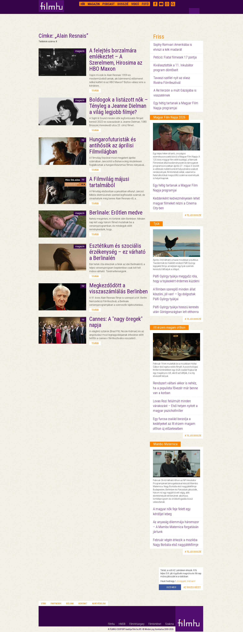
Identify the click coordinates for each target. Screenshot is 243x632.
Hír (83, 4)
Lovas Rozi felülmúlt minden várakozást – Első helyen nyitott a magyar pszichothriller (175, 406)
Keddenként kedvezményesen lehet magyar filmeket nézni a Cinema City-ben (176, 203)
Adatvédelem (99, 603)
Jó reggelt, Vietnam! (185, 581)
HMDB (122, 624)
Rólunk (70, 603)
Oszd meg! (171, 587)
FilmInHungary (136, 624)
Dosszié (122, 4)
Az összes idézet (192, 587)
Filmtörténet (154, 624)
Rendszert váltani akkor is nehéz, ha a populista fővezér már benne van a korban (175, 388)
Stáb (43, 603)
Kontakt (83, 603)
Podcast (108, 4)
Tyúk (156, 224)
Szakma (169, 624)
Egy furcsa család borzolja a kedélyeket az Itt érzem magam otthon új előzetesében (174, 424)
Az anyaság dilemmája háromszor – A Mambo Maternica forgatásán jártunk (176, 527)
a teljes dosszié (193, 215)
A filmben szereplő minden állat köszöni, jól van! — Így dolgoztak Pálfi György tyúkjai (174, 294)
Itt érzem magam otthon (169, 327)
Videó (135, 4)
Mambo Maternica (165, 444)
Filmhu (111, 624)
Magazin (94, 4)
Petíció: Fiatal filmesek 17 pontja (175, 57)
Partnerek (56, 603)
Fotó (145, 4)
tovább (95, 90)
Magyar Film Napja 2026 (169, 117)
